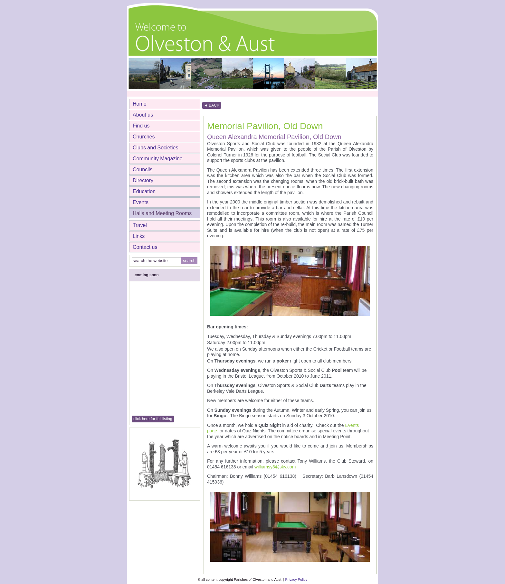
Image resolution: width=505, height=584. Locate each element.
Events (140, 202)
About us (143, 115)
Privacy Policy (296, 579)
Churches (144, 136)
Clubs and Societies (155, 147)
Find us (141, 125)
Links (139, 236)
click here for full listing (152, 419)
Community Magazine (158, 158)
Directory (143, 180)
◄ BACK (211, 105)
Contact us (145, 247)
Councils (142, 169)
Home (140, 104)
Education (144, 191)
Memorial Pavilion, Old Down (265, 126)
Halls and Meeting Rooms (162, 213)
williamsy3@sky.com (275, 466)
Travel (140, 225)
